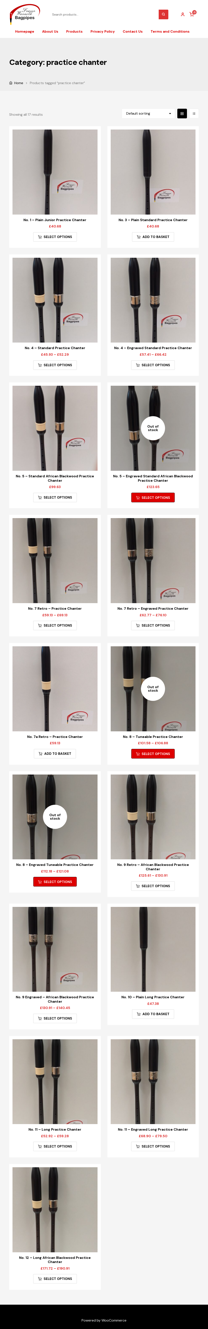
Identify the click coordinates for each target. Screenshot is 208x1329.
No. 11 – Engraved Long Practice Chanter (153, 1129)
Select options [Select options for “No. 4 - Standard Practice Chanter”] (58, 365)
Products (74, 31)
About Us (50, 31)
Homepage (24, 31)
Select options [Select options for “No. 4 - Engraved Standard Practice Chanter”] (156, 365)
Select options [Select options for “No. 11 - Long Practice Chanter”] (58, 1146)
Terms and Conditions (170, 31)
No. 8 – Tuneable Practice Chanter (153, 736)
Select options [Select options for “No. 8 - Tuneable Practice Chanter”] (156, 754)
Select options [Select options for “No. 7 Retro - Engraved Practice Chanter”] (156, 625)
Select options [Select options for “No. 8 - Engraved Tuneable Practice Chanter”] (58, 882)
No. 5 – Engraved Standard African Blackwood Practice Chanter (153, 478)
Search (163, 14)
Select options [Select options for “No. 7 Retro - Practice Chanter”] (58, 625)
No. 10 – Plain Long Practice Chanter (153, 997)
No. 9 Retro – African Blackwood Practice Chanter (153, 866)
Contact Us (133, 31)
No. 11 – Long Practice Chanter (54, 1129)
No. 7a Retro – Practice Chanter (55, 736)
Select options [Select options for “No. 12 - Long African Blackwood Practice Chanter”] (58, 1279)
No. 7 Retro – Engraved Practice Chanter (152, 608)
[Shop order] (148, 113)
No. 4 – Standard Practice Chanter (55, 348)
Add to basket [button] (155, 237)
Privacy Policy (103, 31)
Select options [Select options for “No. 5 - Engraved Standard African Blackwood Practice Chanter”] (156, 498)
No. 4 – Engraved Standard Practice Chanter (153, 348)
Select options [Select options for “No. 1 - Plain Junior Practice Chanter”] (58, 237)
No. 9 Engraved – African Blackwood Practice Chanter (55, 999)
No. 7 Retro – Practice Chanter (55, 608)
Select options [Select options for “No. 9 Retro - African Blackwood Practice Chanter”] (156, 886)
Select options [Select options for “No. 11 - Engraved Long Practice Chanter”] (156, 1146)
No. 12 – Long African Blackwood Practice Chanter (55, 1259)
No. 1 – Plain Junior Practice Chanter (54, 220)
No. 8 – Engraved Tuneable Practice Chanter (55, 864)
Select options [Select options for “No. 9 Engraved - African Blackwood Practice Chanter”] (58, 1018)
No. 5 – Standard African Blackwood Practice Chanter (55, 478)
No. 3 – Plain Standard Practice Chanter (153, 220)
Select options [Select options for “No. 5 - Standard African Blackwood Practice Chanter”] (58, 497)
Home (18, 83)
